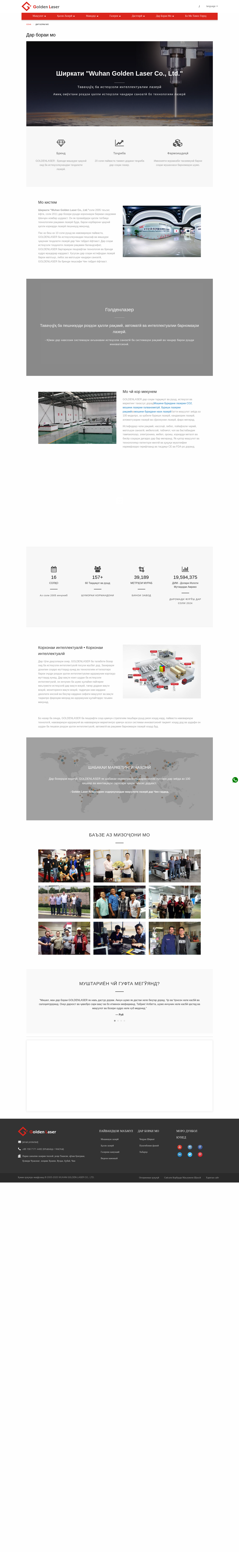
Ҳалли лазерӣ (66, 16)
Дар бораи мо (165, 16)
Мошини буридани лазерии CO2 (173, 403)
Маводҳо (92, 16)
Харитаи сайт (212, 1173)
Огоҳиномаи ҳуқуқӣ (149, 1173)
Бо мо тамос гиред (195, 16)
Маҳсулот (40, 16)
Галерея (115, 16)
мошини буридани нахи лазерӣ (152, 411)
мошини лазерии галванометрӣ (141, 407)
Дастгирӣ (138, 16)
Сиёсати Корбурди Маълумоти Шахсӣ (182, 1173)
